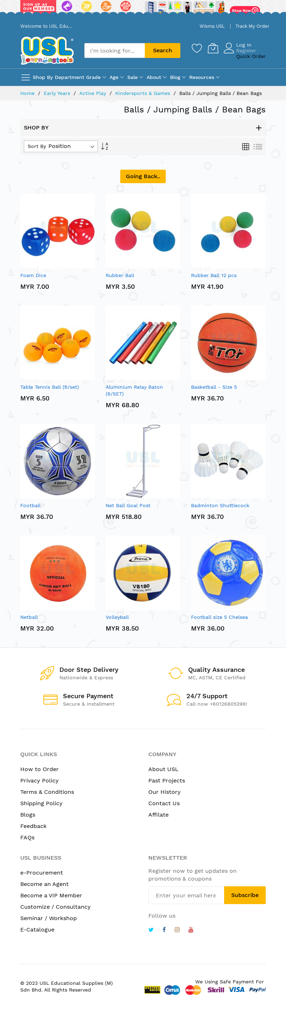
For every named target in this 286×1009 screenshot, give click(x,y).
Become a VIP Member (51, 895)
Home (28, 93)
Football (30, 505)
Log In (243, 45)
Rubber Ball (120, 275)
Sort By (37, 146)
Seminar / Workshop (48, 918)
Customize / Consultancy (55, 906)
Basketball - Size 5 (214, 387)
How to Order (39, 769)
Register (246, 50)
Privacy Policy (39, 780)
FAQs (27, 837)
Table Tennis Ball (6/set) (49, 387)
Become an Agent (44, 884)
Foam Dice (33, 275)
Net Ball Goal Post (128, 505)
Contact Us (164, 803)
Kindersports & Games (143, 93)
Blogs (27, 814)
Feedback (33, 826)
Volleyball (117, 617)
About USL (163, 769)
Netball (29, 617)
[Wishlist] (197, 48)
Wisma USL (212, 26)
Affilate (158, 814)
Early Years (58, 93)
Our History (164, 791)
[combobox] (114, 50)
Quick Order (251, 56)
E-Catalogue (37, 929)
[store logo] (47, 51)
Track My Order (252, 26)
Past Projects (166, 780)
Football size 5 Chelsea (219, 617)
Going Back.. (143, 176)
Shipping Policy (41, 803)
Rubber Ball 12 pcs (214, 275)
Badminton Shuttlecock (220, 505)
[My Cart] (213, 48)
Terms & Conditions (47, 791)
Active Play (93, 93)
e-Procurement (41, 872)
